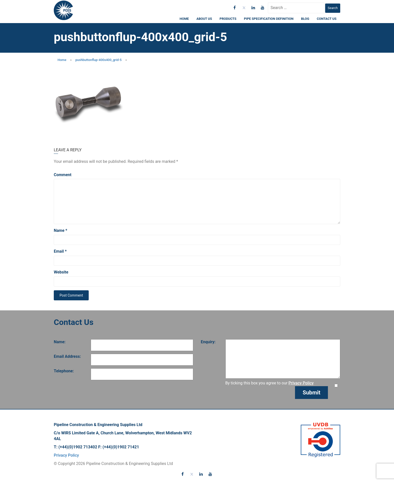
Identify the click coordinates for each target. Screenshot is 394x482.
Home (184, 19)
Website (61, 272)
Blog (305, 19)
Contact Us (326, 19)
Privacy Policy (301, 383)
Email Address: (67, 356)
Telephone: (64, 371)
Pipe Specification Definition (268, 19)
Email (60, 251)
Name (60, 230)
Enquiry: (208, 341)
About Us (204, 19)
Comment (62, 174)
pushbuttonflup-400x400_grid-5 (98, 60)
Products (228, 19)
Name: (60, 341)
